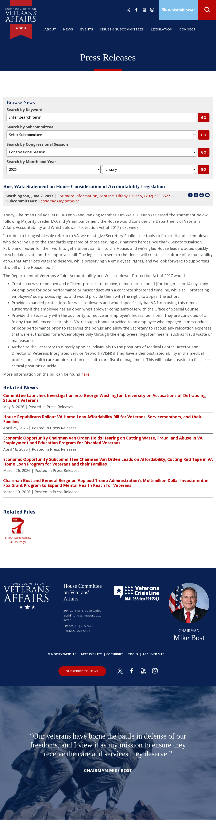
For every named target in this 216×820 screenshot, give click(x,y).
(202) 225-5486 (79, 631)
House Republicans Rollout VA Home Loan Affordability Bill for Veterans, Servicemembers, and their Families (102, 419)
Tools (133, 654)
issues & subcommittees (122, 29)
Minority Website (62, 654)
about (50, 29)
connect (188, 29)
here (85, 374)
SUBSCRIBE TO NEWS (82, 671)
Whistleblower (181, 9)
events (86, 29)
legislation (161, 29)
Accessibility (91, 654)
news (68, 29)
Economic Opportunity (58, 200)
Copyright (114, 654)
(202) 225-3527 (83, 626)
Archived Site (153, 654)
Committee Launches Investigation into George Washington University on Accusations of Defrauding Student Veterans (104, 398)
